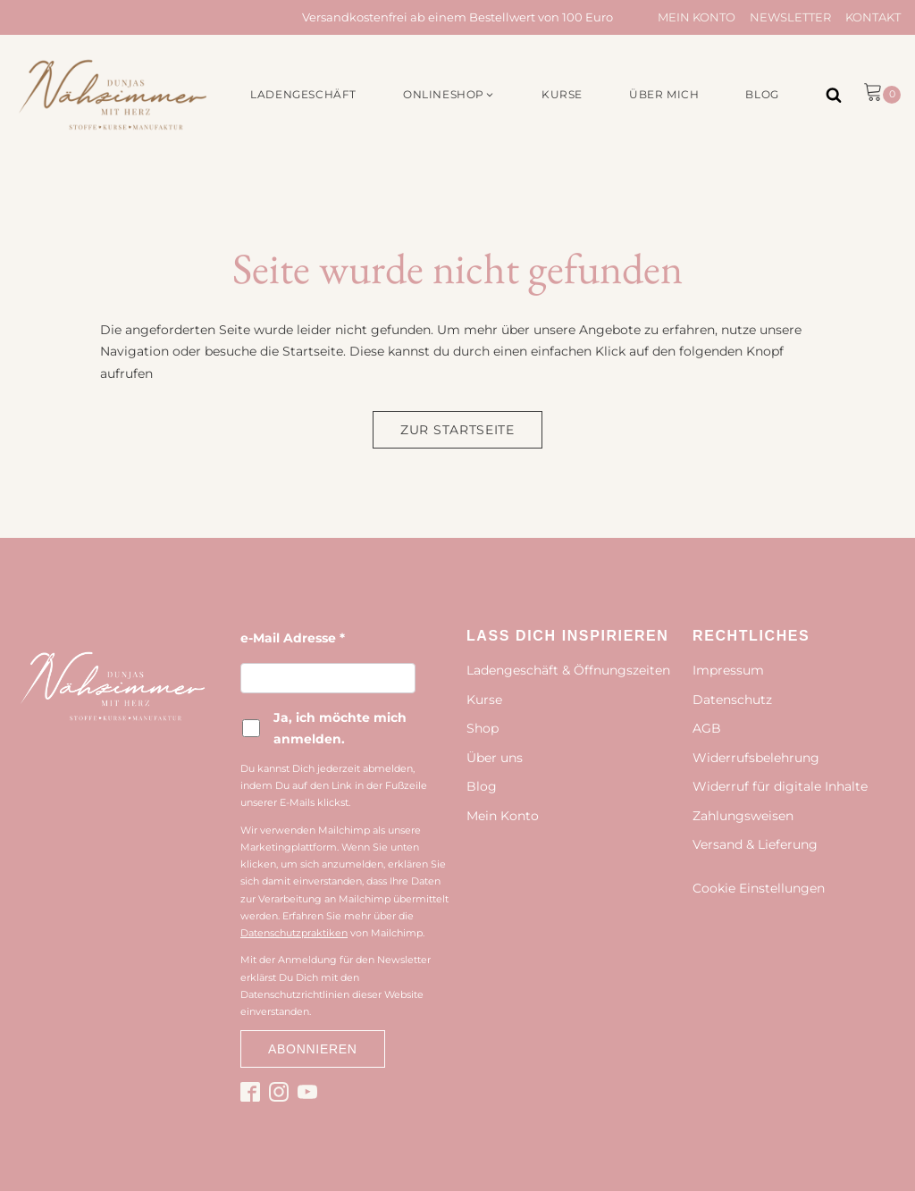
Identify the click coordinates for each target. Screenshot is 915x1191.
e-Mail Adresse (292, 638)
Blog (481, 786)
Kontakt (873, 17)
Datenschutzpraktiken (294, 933)
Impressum (728, 670)
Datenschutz (732, 700)
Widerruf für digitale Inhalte (780, 786)
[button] (449, 94)
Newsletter (790, 17)
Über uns (494, 758)
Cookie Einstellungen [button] (759, 888)
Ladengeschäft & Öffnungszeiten (568, 670)
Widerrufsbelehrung (756, 758)
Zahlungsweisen (743, 816)
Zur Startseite (457, 430)
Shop (482, 728)
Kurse (484, 700)
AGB (707, 728)
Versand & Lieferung (755, 844)
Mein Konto (696, 17)
